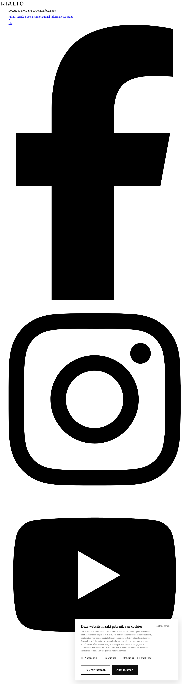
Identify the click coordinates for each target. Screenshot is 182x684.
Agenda (20, 16)
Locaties (68, 16)
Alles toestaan (124, 669)
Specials (29, 16)
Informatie (56, 16)
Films (12, 16)
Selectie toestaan (96, 669)
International (42, 16)
